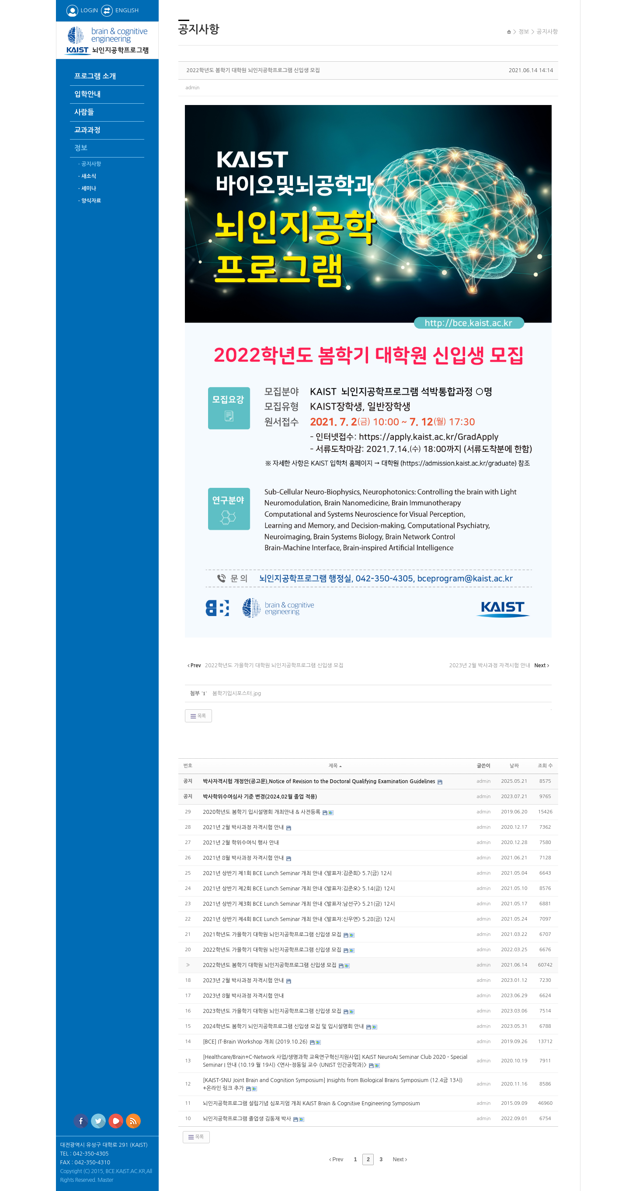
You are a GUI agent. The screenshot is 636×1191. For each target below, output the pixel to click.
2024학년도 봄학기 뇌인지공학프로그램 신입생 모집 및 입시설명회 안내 (284, 1026)
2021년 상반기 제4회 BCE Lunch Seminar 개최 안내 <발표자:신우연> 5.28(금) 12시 (299, 919)
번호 (188, 766)
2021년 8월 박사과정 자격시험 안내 (244, 858)
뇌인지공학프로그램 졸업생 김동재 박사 (247, 1118)
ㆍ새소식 (86, 176)
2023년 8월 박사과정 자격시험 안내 (243, 995)
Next (400, 1159)
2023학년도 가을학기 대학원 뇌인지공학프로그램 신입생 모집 (273, 1011)
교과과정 (87, 130)
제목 (335, 766)
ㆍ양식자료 (88, 200)
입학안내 (87, 94)
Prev (336, 1159)
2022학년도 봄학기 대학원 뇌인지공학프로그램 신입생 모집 (253, 70)
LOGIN (82, 10)
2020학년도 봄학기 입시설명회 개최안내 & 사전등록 (262, 812)
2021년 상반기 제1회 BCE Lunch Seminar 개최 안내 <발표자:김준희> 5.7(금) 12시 (297, 873)
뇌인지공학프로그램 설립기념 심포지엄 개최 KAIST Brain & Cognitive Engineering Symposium (311, 1103)
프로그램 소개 (95, 76)
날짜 (514, 766)
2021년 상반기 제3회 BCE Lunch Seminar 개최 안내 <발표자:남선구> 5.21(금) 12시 (299, 904)
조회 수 (545, 766)
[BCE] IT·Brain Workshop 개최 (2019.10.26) (256, 1041)
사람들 (84, 112)
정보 (80, 148)
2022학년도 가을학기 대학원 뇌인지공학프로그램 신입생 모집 (273, 950)
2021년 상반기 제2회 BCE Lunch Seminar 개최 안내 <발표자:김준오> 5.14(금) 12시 (299, 888)
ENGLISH (120, 10)
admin (193, 87)
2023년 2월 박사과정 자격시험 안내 (244, 980)
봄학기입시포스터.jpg (236, 693)
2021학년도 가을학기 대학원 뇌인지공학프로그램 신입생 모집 (273, 934)
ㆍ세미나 (86, 188)
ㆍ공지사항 (88, 164)
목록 (198, 716)
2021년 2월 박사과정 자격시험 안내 (244, 827)
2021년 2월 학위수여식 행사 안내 (241, 842)
